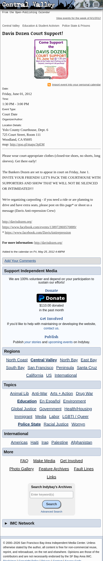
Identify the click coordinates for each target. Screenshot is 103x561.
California (34, 375)
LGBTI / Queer (75, 416)
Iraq (45, 442)
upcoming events (60, 342)
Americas (19, 442)
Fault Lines (84, 469)
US (49, 375)
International (66, 375)
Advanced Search (51, 511)
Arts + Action (61, 393)
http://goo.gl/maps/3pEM (27, 144)
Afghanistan (81, 442)
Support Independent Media (30, 271)
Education (27, 401)
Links (51, 477)
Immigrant (23, 416)
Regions (12, 351)
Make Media (44, 461)
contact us (51, 328)
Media (40, 416)
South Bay (15, 367)
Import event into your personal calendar (74, 84)
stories (32, 342)
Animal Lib (19, 393)
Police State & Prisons (76, 25)
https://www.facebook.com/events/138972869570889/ (39, 227)
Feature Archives (54, 469)
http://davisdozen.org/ (17, 222)
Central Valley (11, 25)
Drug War (84, 393)
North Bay (69, 360)
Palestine (59, 442)
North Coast (17, 360)
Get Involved (71, 461)
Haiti (35, 442)
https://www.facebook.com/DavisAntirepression (38, 232)
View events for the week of (78, 18)
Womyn (78, 424)
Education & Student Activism (40, 25)
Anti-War (39, 393)
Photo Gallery (21, 469)
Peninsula (65, 367)
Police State (29, 424)
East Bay (89, 360)
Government (50, 409)
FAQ (24, 461)
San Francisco (40, 367)
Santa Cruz (87, 367)
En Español (50, 401)
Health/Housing (78, 409)
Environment (74, 401)
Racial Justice (56, 424)
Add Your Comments (20, 261)
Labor (54, 416)
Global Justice (23, 409)
